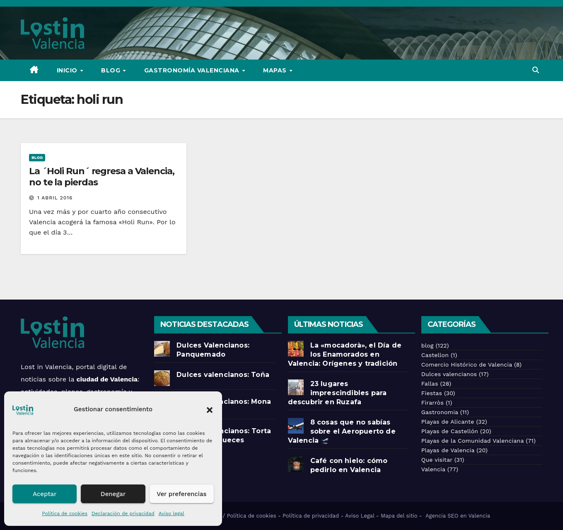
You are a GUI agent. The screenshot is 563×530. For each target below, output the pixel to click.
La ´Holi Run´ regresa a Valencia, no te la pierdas (101, 176)
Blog (111, 70)
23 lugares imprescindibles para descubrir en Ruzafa (337, 393)
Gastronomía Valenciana (193, 70)
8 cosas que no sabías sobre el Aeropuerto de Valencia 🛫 (342, 431)
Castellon (435, 355)
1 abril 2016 (54, 198)
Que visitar (436, 459)
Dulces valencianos (449, 374)
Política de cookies (64, 513)
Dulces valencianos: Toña (222, 375)
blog (37, 157)
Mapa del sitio (399, 516)
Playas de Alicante (447, 421)
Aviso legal (171, 513)
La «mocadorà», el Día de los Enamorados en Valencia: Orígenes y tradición (345, 354)
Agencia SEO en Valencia (458, 516)
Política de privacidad (311, 516)
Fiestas (431, 393)
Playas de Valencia (448, 450)
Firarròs (432, 402)
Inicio (68, 70)
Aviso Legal (359, 516)
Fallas (429, 383)
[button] (209, 409)
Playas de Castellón (449, 431)
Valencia (433, 469)
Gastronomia (439, 412)
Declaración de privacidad (123, 513)
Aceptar (44, 494)
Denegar (113, 494)
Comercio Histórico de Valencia (466, 364)
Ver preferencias (181, 494)
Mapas (275, 70)
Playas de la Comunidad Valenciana (472, 440)
